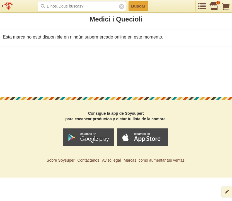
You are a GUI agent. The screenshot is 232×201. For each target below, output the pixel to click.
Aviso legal (111, 160)
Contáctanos (88, 160)
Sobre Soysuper (60, 160)
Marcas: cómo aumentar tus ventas (154, 160)
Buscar (138, 6)
